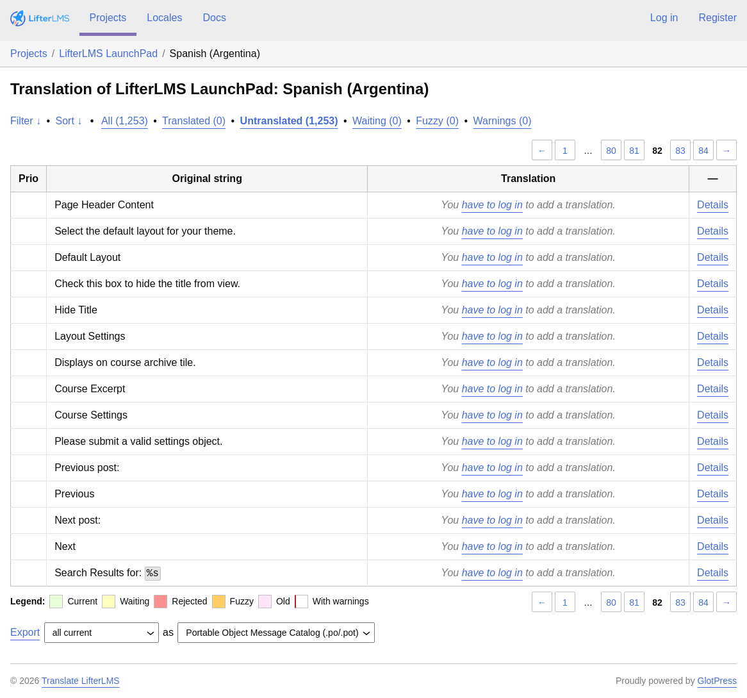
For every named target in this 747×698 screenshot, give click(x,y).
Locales (164, 17)
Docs (214, 17)
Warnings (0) (502, 120)
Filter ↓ (25, 120)
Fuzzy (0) (437, 120)
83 (680, 150)
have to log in (492, 204)
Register (717, 17)
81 (634, 150)
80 (611, 150)
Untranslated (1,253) (289, 120)
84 (703, 150)
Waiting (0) (377, 120)
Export (25, 632)
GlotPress (717, 681)
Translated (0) (194, 120)
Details (712, 204)
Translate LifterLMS (81, 681)
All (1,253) (124, 120)
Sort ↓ (69, 120)
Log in (664, 17)
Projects (108, 17)
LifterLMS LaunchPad (108, 53)
